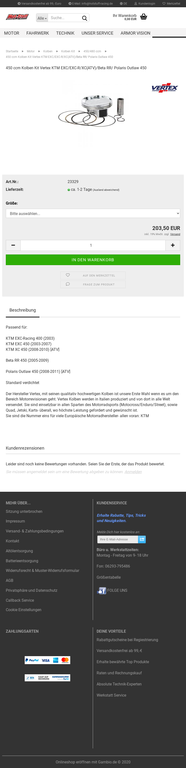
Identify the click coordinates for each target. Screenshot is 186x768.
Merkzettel (171, 3)
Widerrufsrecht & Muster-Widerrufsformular (42, 570)
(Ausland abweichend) (106, 190)
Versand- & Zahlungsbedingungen (35, 531)
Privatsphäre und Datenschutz (31, 590)
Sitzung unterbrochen (24, 511)
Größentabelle (109, 577)
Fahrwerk (37, 33)
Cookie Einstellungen (23, 609)
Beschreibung (22, 310)
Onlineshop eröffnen (73, 762)
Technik (65, 33)
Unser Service (97, 33)
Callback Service (20, 600)
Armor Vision (135, 33)
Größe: (12, 203)
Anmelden (133, 471)
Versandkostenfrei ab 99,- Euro (39, 3)
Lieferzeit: (15, 189)
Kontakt (12, 541)
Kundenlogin (144, 3)
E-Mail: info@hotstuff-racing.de (91, 3)
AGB (9, 580)
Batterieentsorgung (22, 561)
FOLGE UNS (112, 590)
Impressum (15, 521)
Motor (11, 33)
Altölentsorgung (19, 551)
